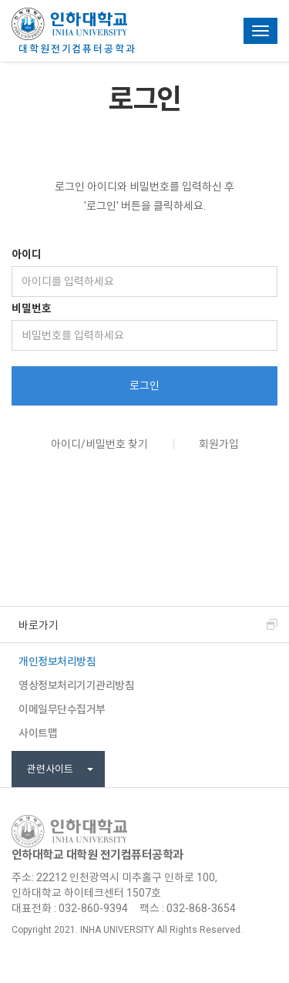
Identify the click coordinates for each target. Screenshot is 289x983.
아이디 (27, 254)
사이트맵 (37, 733)
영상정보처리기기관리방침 (76, 685)
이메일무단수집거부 (62, 709)
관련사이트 (60, 769)
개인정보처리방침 (57, 661)
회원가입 (219, 444)
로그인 (144, 385)
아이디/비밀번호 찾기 (99, 444)
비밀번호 (32, 308)
